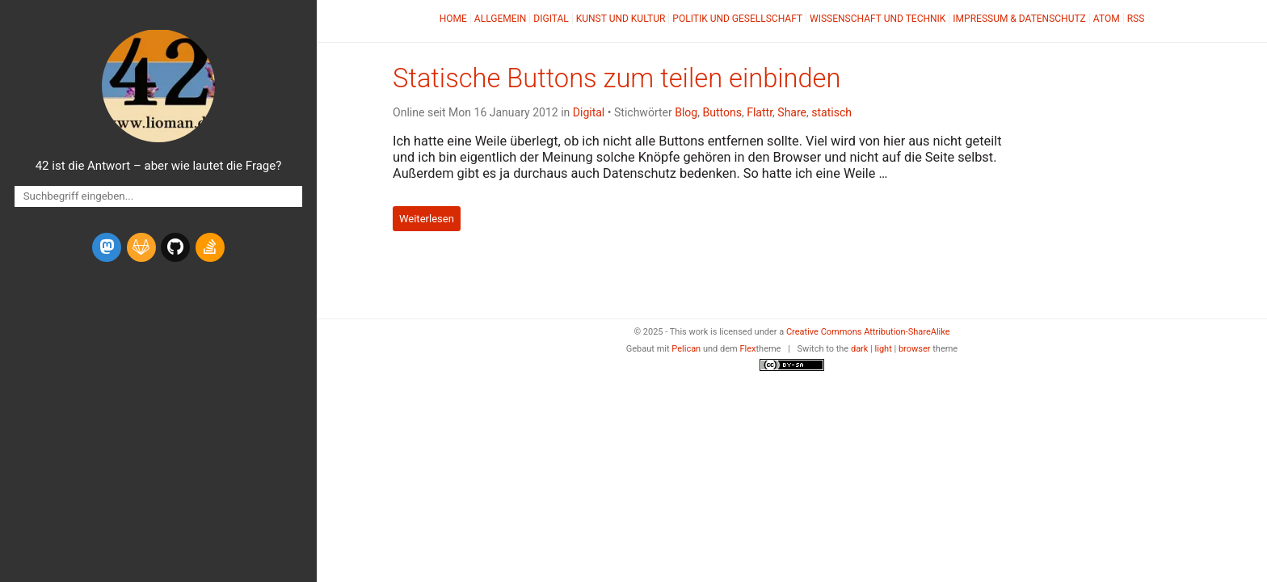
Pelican (686, 349)
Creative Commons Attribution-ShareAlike (868, 332)
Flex (747, 349)
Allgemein (500, 18)
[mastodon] (106, 247)
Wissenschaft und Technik (877, 18)
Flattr (759, 112)
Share (791, 112)
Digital (550, 18)
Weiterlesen (426, 219)
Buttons (721, 112)
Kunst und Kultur (621, 18)
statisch (831, 112)
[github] (175, 247)
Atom (1106, 18)
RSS (1136, 18)
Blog (686, 112)
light (883, 349)
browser (915, 349)
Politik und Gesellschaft (737, 18)
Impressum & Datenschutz (1019, 18)
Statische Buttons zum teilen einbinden (616, 78)
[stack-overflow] (210, 247)
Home (453, 18)
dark (860, 349)
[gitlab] (141, 247)
